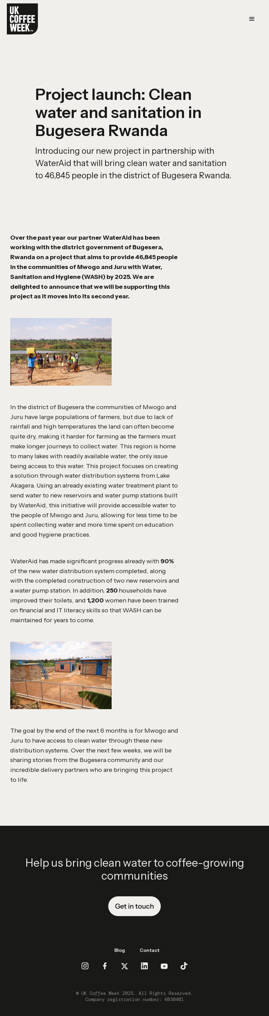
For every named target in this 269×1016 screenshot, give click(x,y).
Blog (119, 950)
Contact (149, 950)
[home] (22, 19)
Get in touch (134, 906)
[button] (252, 19)
